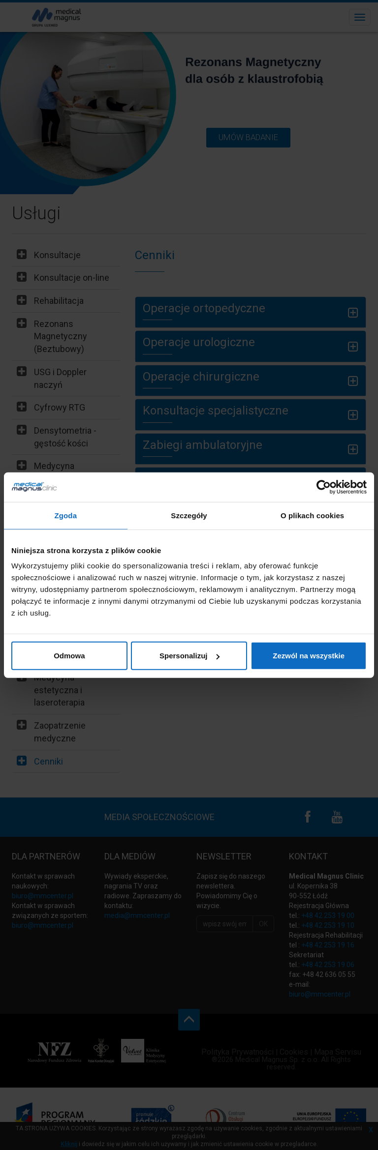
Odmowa (69, 655)
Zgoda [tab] (66, 515)
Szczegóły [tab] (189, 515)
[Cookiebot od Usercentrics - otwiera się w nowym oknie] (324, 486)
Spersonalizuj (189, 655)
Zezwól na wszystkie (309, 655)
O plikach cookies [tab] (312, 515)
